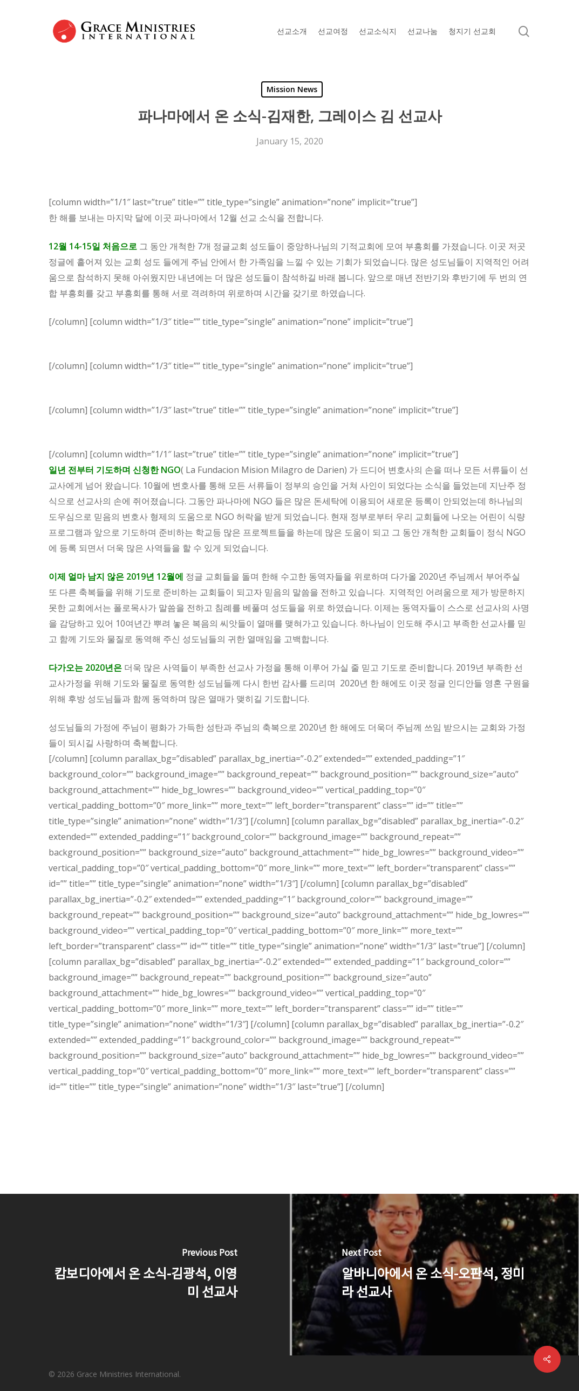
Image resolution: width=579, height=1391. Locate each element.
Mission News (292, 89)
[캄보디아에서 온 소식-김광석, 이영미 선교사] (145, 1274)
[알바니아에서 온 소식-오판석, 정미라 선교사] (435, 1274)
